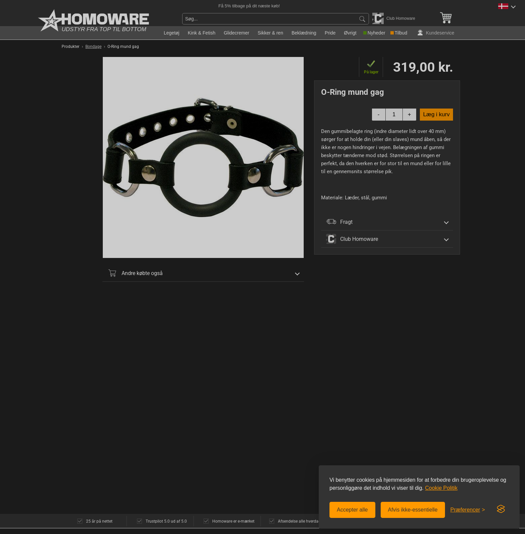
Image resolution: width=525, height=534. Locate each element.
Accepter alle (352, 510)
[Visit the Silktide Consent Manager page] (501, 509)
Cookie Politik (441, 488)
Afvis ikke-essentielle (413, 510)
